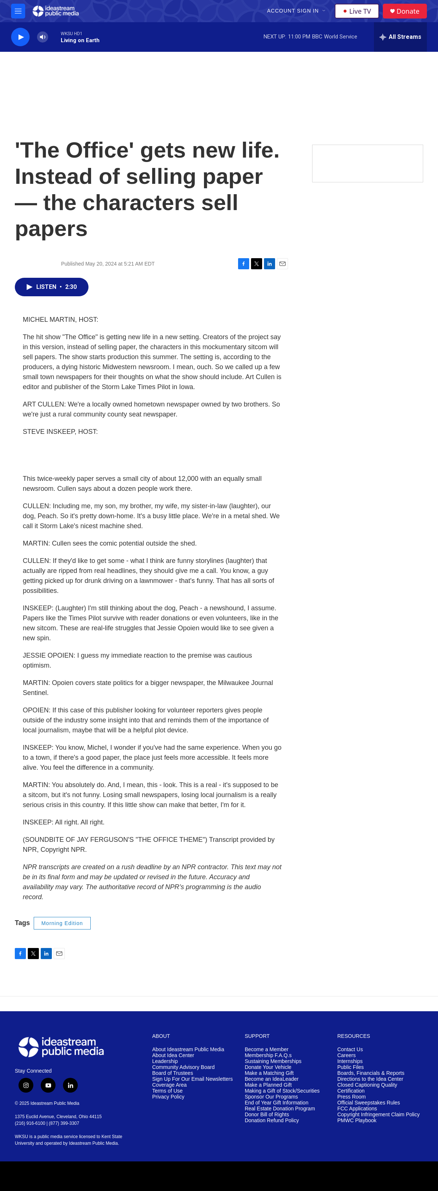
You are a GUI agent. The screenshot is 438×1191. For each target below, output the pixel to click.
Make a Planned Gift (268, 1085)
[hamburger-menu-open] (18, 11)
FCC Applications (357, 1108)
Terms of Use (167, 1091)
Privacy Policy (168, 1097)
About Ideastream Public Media (188, 1049)
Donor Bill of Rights (267, 1114)
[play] (20, 37)
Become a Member (266, 1049)
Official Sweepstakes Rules (368, 1103)
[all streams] (400, 37)
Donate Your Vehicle (268, 1067)
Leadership (165, 1061)
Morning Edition (62, 923)
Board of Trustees (172, 1073)
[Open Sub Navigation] (324, 11)
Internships (349, 1061)
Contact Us (350, 1049)
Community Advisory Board (183, 1067)
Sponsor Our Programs (271, 1097)
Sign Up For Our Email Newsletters (192, 1079)
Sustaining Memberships (273, 1061)
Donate (408, 11)
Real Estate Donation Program (280, 1108)
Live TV (357, 11)
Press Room (351, 1097)
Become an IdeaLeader (272, 1079)
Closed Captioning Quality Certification (367, 1088)
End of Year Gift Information (276, 1103)
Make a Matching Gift (269, 1073)
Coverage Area (169, 1085)
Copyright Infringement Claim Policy (378, 1114)
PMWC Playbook (357, 1120)
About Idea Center (173, 1055)
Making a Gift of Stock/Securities (282, 1091)
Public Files (350, 1067)
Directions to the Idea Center (370, 1079)
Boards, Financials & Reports (370, 1073)
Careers (346, 1055)
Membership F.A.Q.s (268, 1055)
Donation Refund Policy (272, 1120)
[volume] (42, 37)
